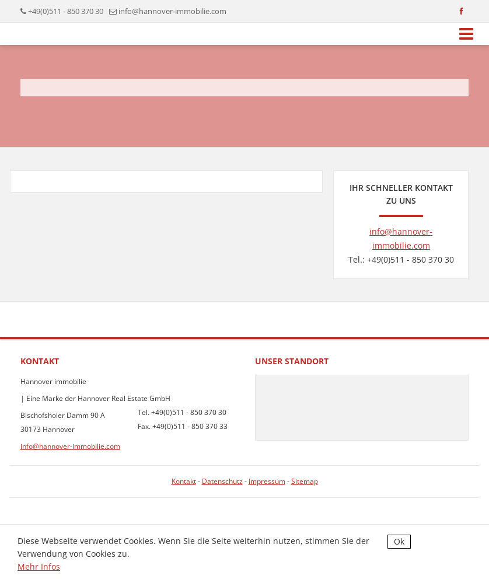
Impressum (267, 481)
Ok (399, 541)
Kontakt (184, 481)
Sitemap (304, 481)
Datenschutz (222, 481)
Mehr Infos (39, 566)
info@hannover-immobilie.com (172, 11)
